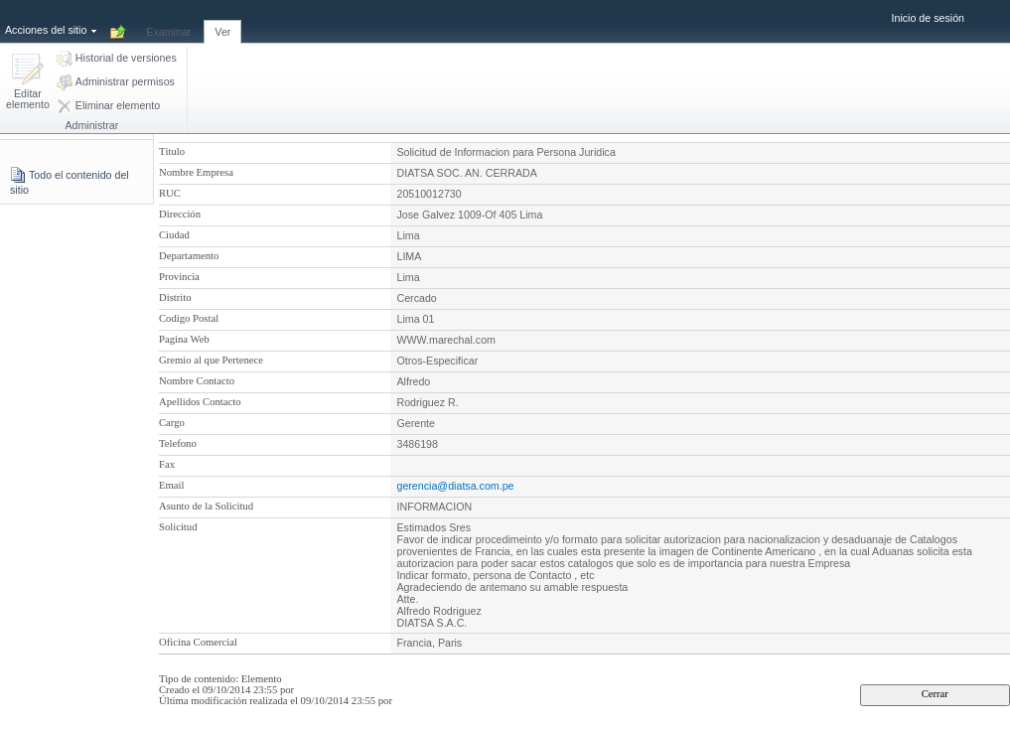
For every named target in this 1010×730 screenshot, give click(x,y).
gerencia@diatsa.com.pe (454, 486)
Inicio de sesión (928, 18)
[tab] (168, 21)
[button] (28, 83)
